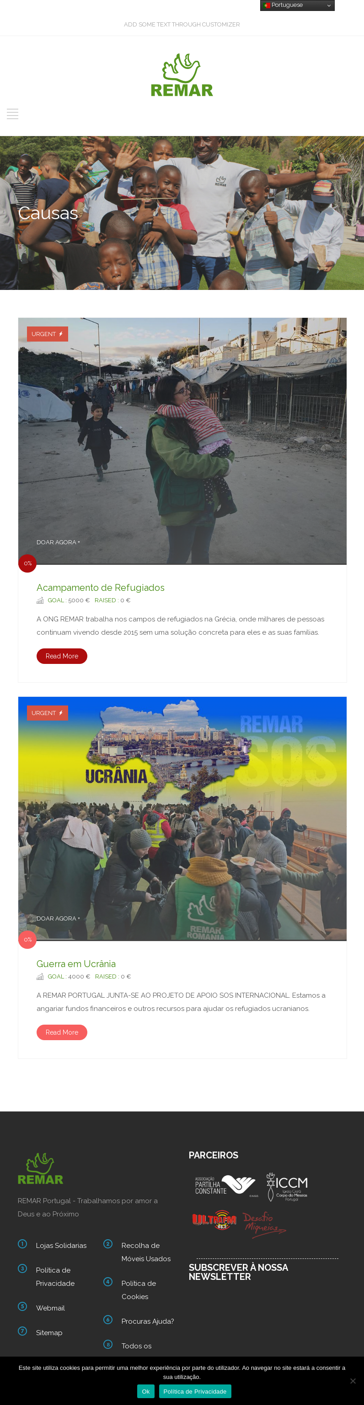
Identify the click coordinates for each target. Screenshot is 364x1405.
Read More (62, 656)
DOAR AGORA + (58, 542)
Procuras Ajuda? (148, 1321)
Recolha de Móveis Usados (146, 1252)
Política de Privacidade (55, 1277)
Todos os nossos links (141, 1352)
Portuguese (283, 5)
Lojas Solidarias (61, 1246)
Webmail (50, 1308)
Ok (146, 1391)
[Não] (352, 1380)
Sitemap (49, 1333)
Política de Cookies (139, 1290)
